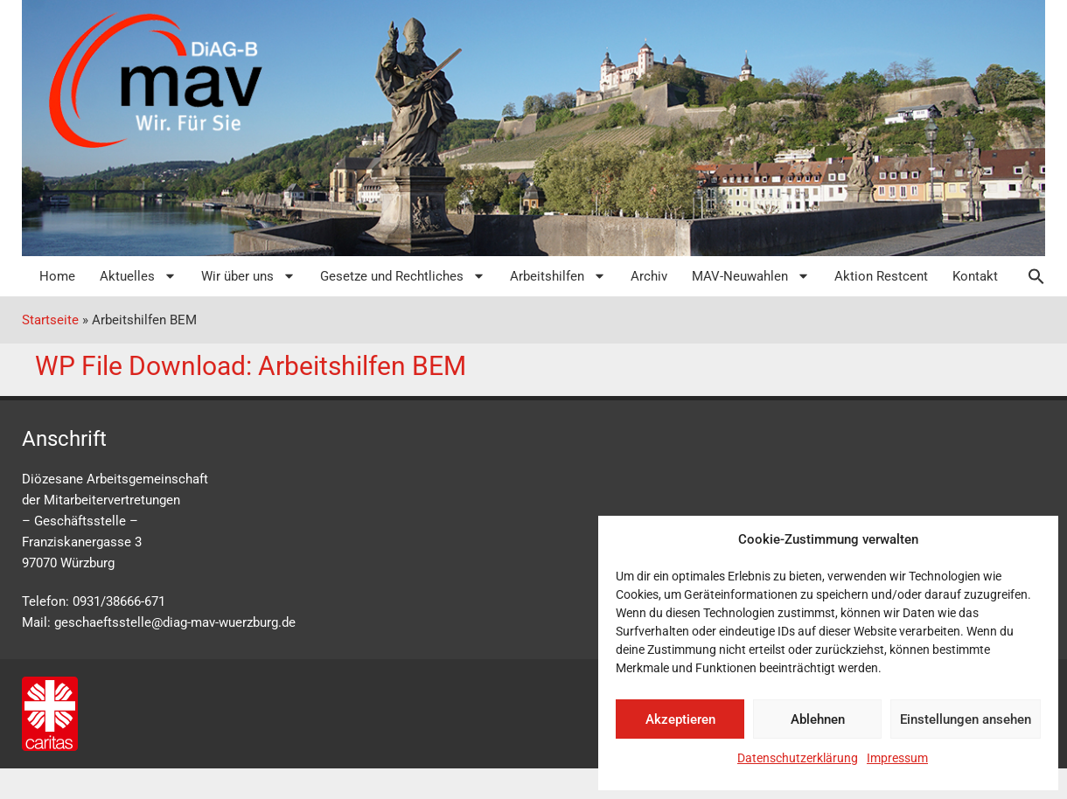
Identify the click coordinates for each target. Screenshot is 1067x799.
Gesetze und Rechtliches (402, 276)
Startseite (50, 320)
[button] (1027, 276)
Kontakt (975, 276)
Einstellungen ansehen (965, 719)
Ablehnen (818, 719)
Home (57, 276)
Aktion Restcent (881, 276)
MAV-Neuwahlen (751, 276)
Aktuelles (138, 276)
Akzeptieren (680, 719)
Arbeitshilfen (558, 276)
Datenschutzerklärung (797, 758)
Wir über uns (248, 276)
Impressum (897, 758)
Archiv (649, 276)
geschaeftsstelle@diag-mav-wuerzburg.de (175, 622)
